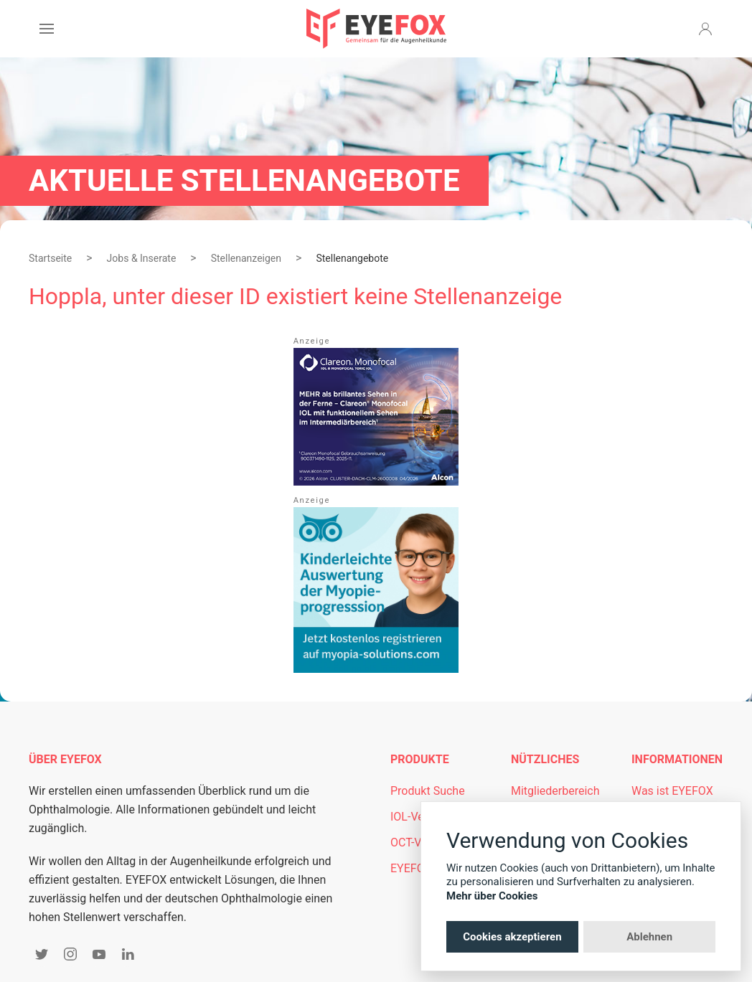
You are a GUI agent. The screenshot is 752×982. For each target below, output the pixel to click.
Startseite (50, 258)
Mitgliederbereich (555, 791)
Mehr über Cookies (492, 895)
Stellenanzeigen (246, 258)
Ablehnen (649, 936)
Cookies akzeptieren (512, 936)
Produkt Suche (427, 791)
